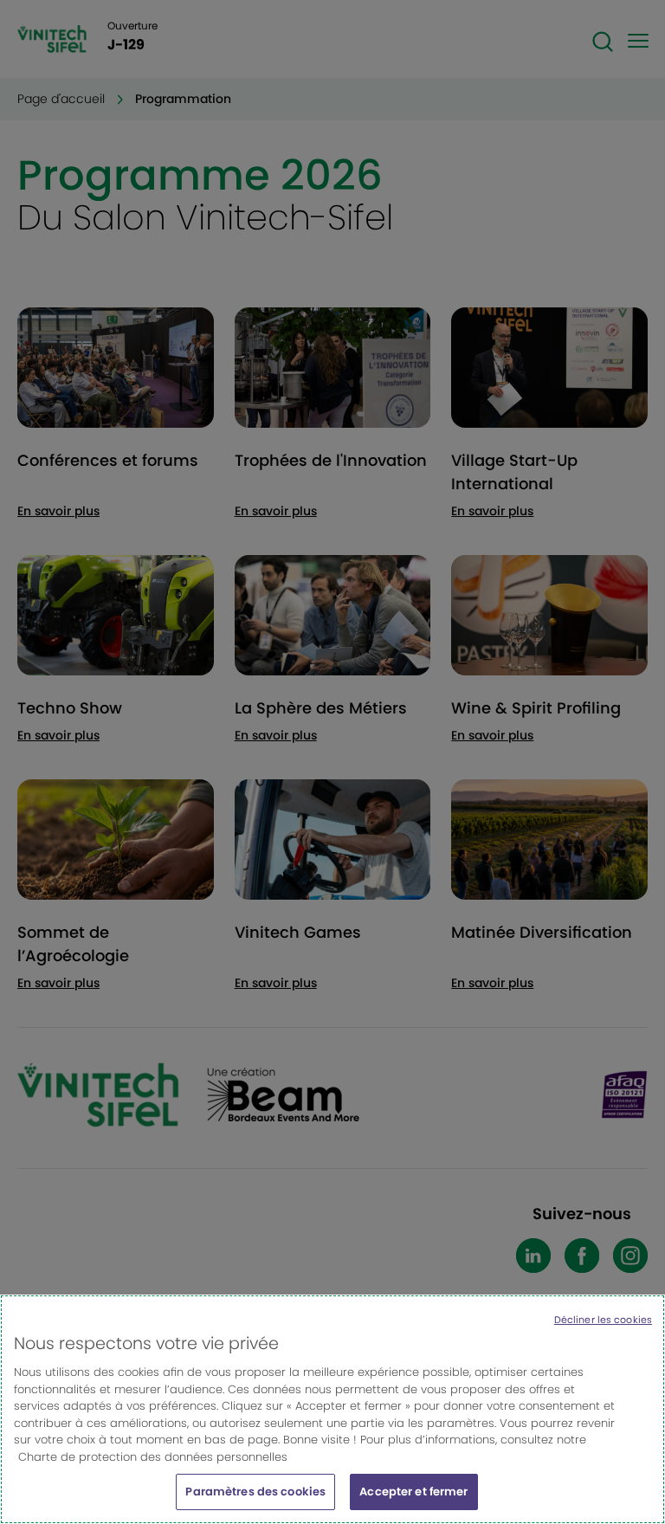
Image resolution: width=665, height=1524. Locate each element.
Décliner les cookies (603, 1330)
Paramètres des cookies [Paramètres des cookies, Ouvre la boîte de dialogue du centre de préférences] (255, 1502)
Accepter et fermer (413, 1502)
